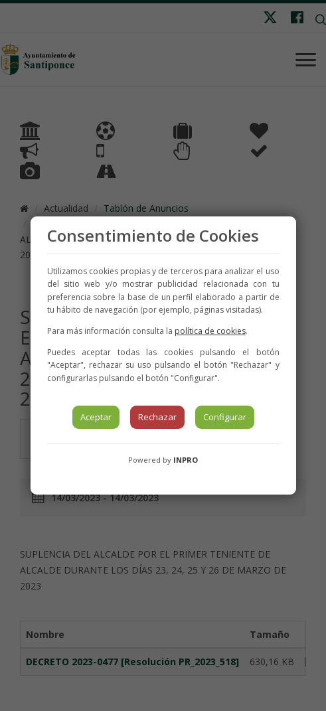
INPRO (185, 460)
